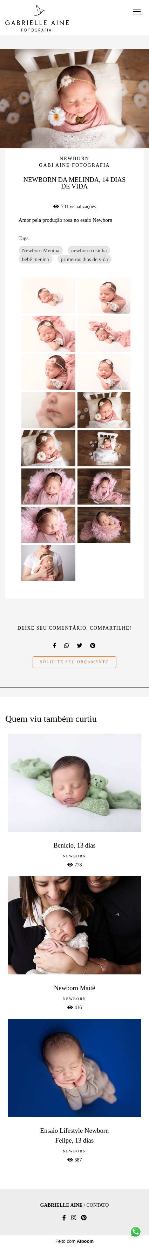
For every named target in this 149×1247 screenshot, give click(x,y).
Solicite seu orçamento (74, 662)
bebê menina (35, 259)
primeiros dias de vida (84, 259)
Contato (97, 1205)
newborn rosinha (89, 250)
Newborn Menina (41, 250)
